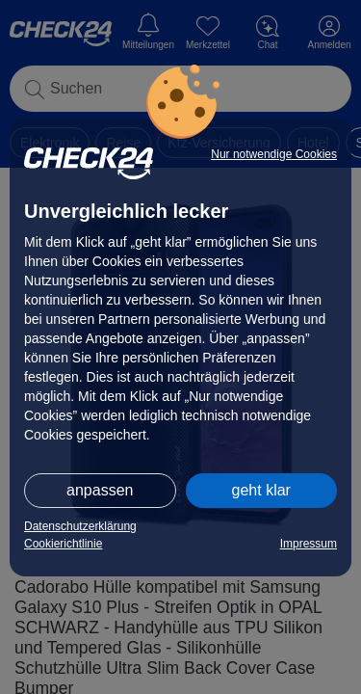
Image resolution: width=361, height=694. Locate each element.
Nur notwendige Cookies (274, 154)
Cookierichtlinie (63, 543)
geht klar (261, 490)
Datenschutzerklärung (80, 526)
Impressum (308, 543)
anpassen (99, 490)
